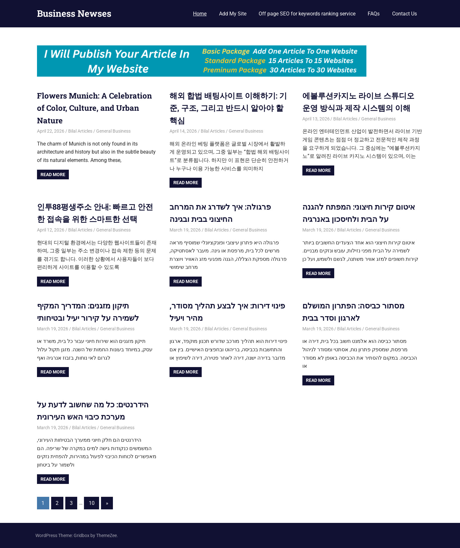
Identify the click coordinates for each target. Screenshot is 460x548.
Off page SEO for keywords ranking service (307, 14)
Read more (53, 174)
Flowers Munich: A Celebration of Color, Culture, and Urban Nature (94, 108)
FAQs (374, 14)
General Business (113, 131)
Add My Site (232, 14)
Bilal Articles (80, 131)
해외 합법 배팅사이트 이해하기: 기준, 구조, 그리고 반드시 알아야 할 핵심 (228, 108)
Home (200, 14)
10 (92, 503)
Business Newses (74, 13)
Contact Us (404, 14)
